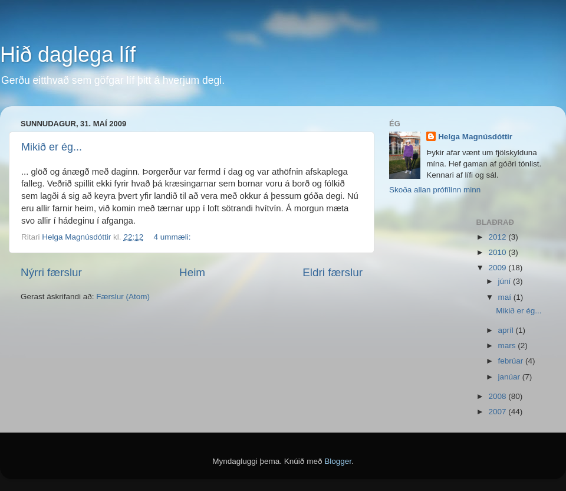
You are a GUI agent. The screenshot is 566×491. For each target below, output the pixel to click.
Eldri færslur (332, 272)
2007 (498, 411)
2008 (498, 396)
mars (508, 345)
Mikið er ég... (51, 147)
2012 (498, 237)
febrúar (512, 360)
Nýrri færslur (51, 272)
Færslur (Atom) (123, 296)
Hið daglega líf (68, 54)
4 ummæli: (173, 237)
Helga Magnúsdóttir (475, 136)
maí (506, 297)
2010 (498, 252)
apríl (507, 330)
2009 (498, 267)
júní (506, 281)
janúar (510, 376)
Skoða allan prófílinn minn (435, 189)
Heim (192, 272)
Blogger (337, 461)
